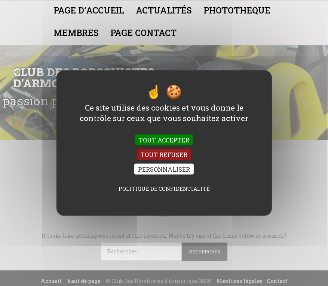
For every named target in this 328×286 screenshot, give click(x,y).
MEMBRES (76, 32)
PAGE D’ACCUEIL (88, 10)
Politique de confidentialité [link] (164, 188)
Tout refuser (164, 155)
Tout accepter (164, 140)
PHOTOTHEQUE (236, 10)
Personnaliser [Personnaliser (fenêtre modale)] (164, 169)
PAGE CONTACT (143, 32)
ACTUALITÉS (164, 10)
